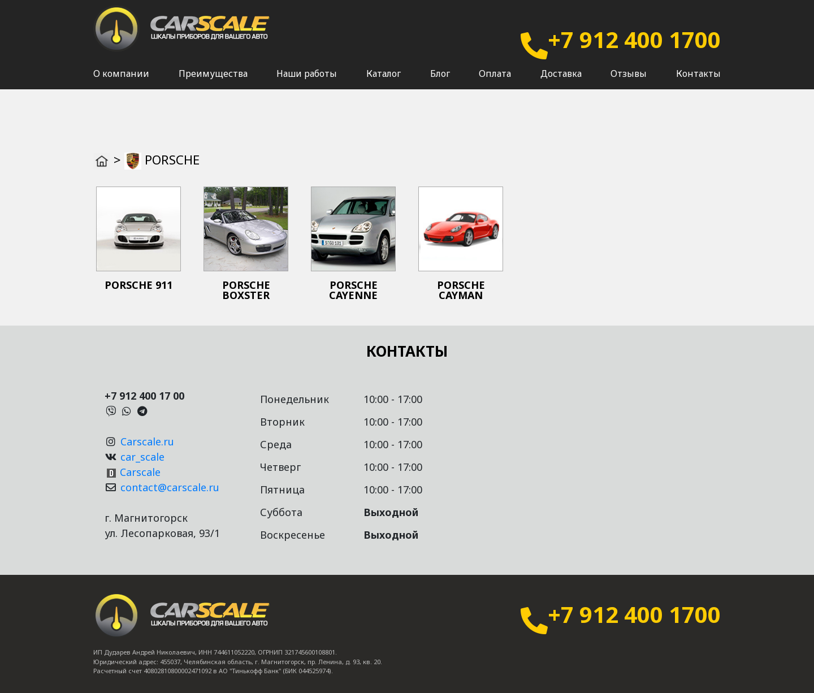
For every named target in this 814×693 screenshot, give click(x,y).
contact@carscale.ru (169, 487)
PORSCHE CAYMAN (461, 290)
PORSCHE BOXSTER (246, 290)
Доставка (561, 85)
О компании (121, 85)
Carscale (140, 472)
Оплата (495, 85)
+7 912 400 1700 (634, 39)
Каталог (383, 85)
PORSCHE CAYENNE (353, 290)
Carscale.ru (147, 441)
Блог (440, 85)
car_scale (142, 457)
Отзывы (628, 85)
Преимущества (213, 85)
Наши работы (306, 85)
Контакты (698, 85)
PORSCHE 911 (138, 285)
